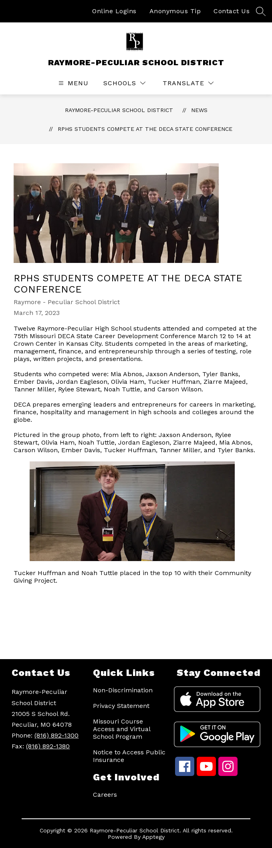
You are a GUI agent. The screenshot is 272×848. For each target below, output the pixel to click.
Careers (105, 794)
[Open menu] (72, 83)
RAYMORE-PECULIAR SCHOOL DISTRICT (119, 110)
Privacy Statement (121, 706)
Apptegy (153, 837)
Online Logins (114, 11)
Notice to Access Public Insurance (129, 756)
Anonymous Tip (175, 11)
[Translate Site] (188, 83)
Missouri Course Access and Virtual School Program (121, 729)
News (199, 110)
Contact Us (232, 11)
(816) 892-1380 (48, 746)
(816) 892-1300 (56, 735)
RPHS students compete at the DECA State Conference (145, 129)
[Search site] (261, 11)
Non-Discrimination (123, 690)
